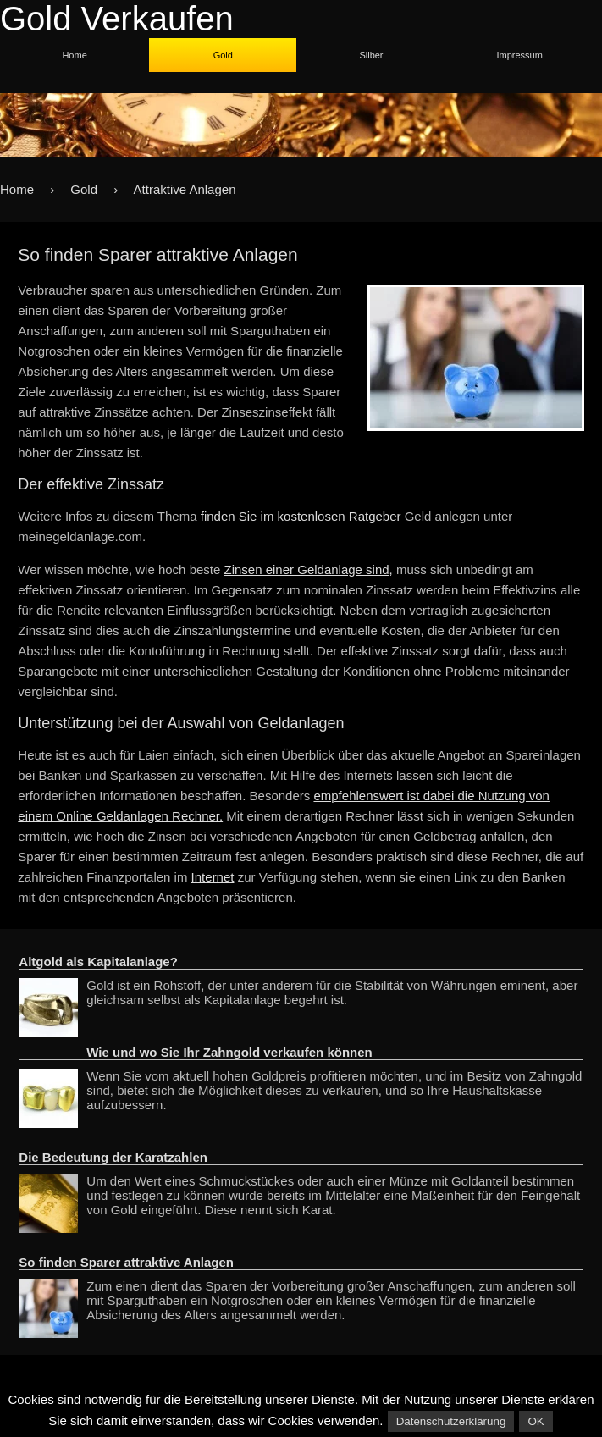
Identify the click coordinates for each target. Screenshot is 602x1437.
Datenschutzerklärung (451, 1421)
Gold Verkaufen (117, 18)
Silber (371, 55)
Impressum (519, 55)
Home (74, 55)
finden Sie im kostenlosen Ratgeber (301, 516)
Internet (213, 877)
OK (535, 1421)
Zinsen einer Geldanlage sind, (308, 569)
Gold (223, 55)
